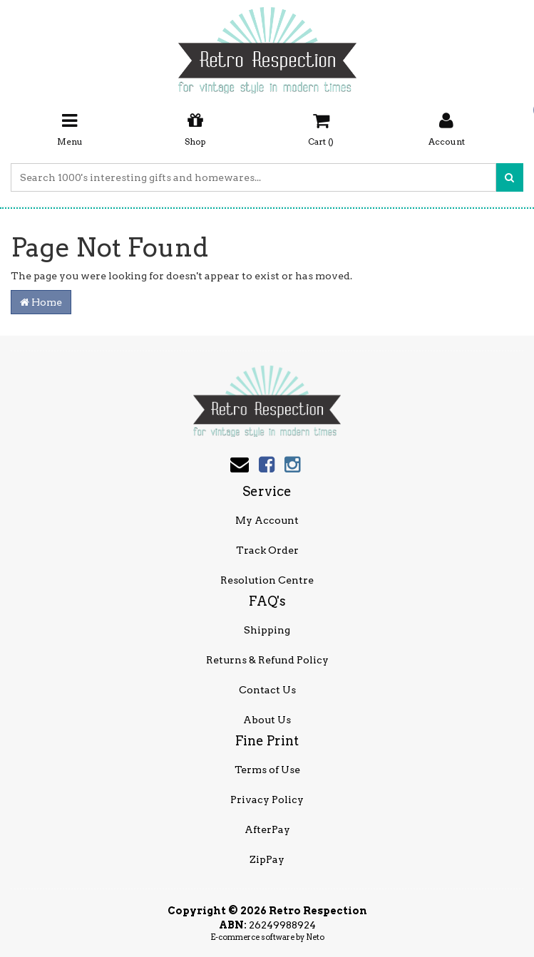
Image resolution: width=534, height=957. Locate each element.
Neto (315, 937)
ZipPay (267, 859)
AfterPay (267, 829)
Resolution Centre (267, 580)
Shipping (267, 630)
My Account (267, 520)
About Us (267, 719)
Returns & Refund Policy (267, 660)
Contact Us (267, 689)
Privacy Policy (267, 799)
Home (41, 302)
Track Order (267, 550)
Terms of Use (267, 769)
